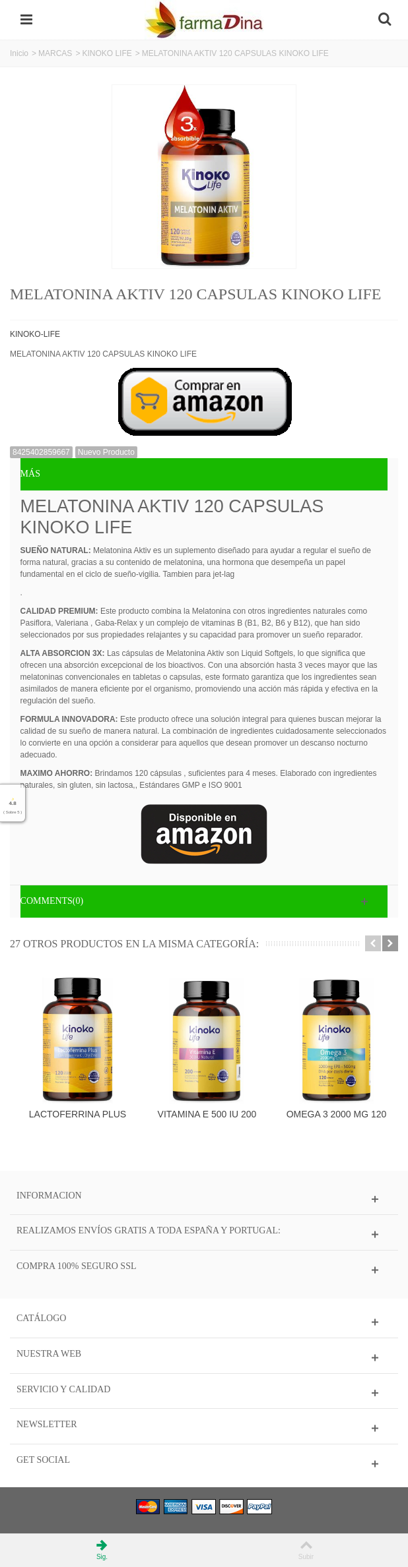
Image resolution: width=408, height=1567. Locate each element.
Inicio (19, 53)
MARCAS (55, 53)
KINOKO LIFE (106, 53)
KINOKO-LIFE (35, 334)
